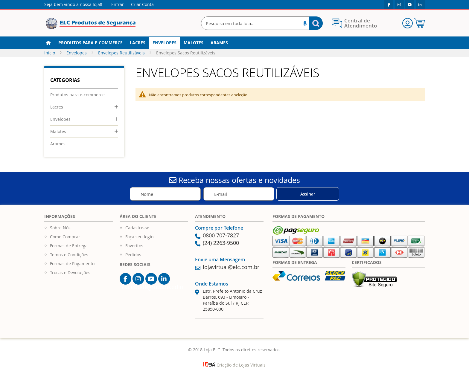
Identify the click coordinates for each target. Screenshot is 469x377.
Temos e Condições (69, 254)
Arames (58, 143)
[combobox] (262, 23)
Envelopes (77, 53)
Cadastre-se (137, 228)
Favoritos (134, 245)
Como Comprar (65, 236)
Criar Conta (142, 4)
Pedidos (133, 254)
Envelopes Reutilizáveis (122, 53)
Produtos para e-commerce (77, 94)
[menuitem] (90, 43)
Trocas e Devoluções (70, 272)
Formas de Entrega (69, 245)
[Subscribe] (307, 194)
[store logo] (90, 23)
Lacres (56, 107)
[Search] (316, 23)
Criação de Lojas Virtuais (234, 365)
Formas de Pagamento (72, 263)
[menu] (234, 43)
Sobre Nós (60, 228)
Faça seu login (139, 236)
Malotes (58, 131)
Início (50, 53)
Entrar (117, 4)
